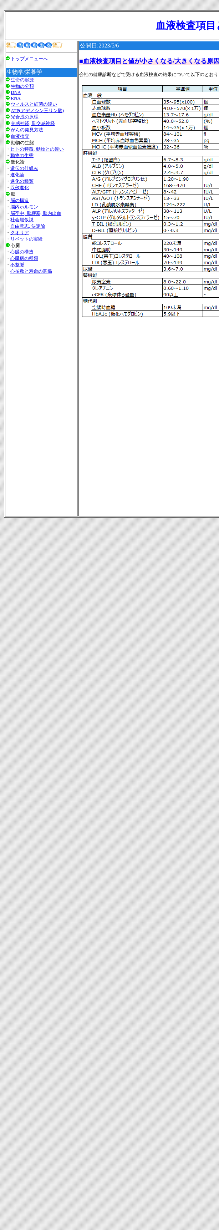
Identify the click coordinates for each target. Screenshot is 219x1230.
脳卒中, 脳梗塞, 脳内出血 (35, 213)
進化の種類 (22, 181)
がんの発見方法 (27, 129)
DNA (16, 92)
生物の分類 (22, 86)
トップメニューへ (29, 58)
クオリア (19, 232)
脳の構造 (19, 200)
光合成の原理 (25, 117)
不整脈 (17, 264)
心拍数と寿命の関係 (31, 271)
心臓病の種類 (24, 258)
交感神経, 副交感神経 (33, 123)
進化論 (17, 174)
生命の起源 (22, 79)
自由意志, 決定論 (27, 226)
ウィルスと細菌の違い (34, 104)
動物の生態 (22, 155)
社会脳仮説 (22, 219)
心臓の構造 (22, 251)
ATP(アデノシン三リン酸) (37, 110)
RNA (15, 98)
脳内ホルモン (24, 207)
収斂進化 (19, 187)
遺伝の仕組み (24, 168)
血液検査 (20, 136)
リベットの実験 (26, 239)
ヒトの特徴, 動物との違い (37, 149)
